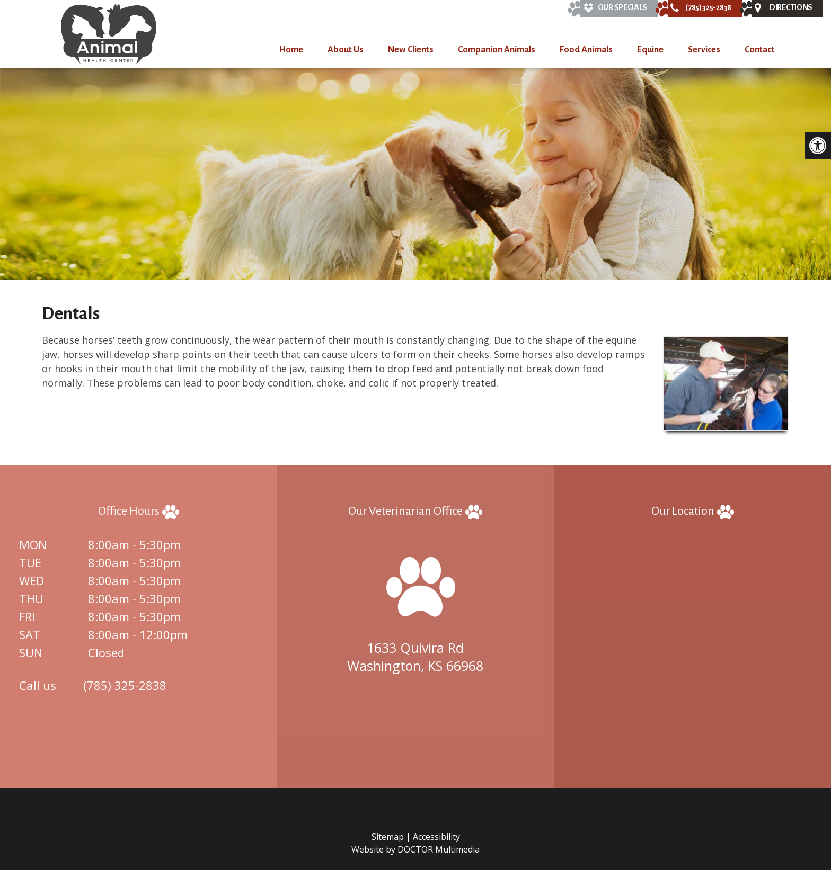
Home (291, 50)
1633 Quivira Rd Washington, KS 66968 (415, 657)
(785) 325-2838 (124, 685)
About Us (346, 50)
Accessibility (436, 836)
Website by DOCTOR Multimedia (415, 849)
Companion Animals (496, 50)
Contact (759, 50)
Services (704, 50)
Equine (650, 50)
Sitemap (388, 836)
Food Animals (586, 50)
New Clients (411, 50)
